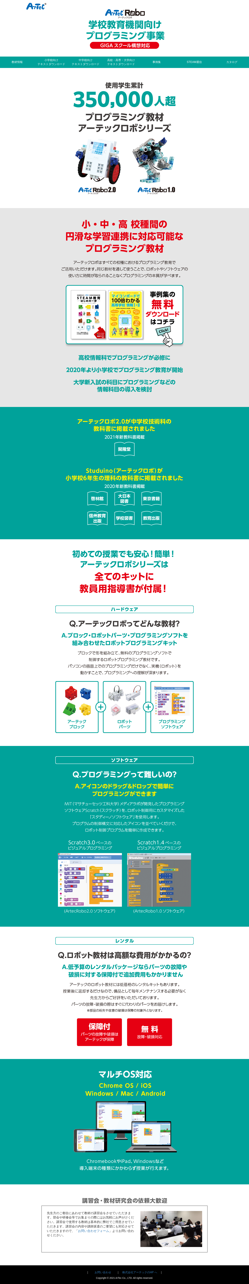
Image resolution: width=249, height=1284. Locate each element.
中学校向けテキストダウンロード (85, 62)
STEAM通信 (194, 62)
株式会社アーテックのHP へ (139, 1272)
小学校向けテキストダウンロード (51, 62)
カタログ (231, 62)
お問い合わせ (103, 1272)
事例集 (157, 62)
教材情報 (17, 62)
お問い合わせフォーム (93, 1231)
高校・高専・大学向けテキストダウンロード (121, 62)
